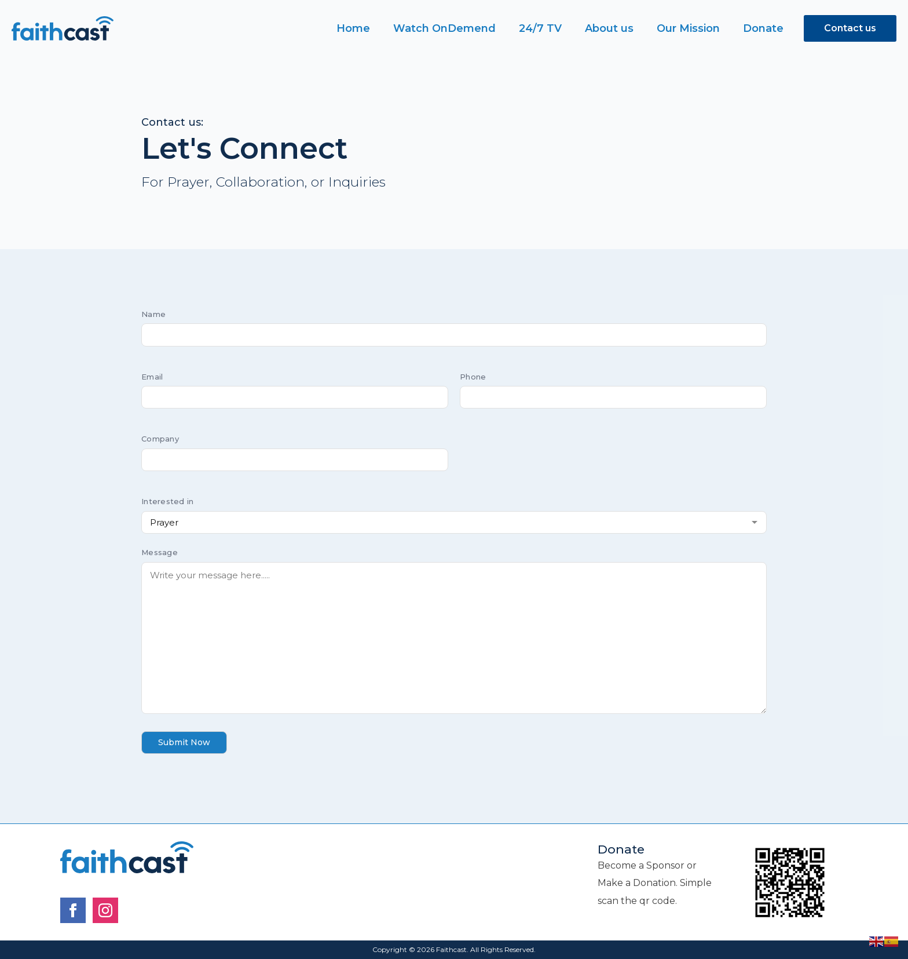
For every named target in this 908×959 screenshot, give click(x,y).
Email (152, 376)
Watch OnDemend (444, 28)
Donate (763, 28)
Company (160, 438)
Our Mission (688, 28)
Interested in (167, 501)
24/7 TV (540, 28)
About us (609, 28)
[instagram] (105, 910)
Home (353, 28)
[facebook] (73, 910)
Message (159, 552)
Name (153, 314)
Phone (473, 376)
